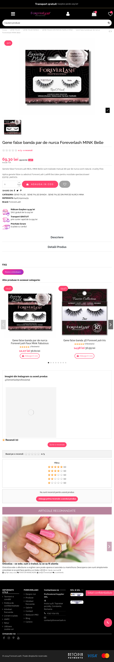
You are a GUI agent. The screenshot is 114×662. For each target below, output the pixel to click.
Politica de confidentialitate (11, 604)
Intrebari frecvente (8, 610)
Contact (29, 611)
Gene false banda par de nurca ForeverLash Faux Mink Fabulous (30, 342)
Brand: (5, 202)
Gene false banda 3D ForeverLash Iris (84, 340)
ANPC (7, 619)
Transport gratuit (46, 4)
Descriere (57, 237)
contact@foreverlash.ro (55, 620)
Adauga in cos (40, 184)
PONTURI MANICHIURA (28, 572)
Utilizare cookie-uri (9, 627)
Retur (6, 623)
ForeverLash (15, 202)
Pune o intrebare (13, 272)
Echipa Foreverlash (45, 572)
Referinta (7, 198)
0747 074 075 (53, 613)
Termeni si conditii (9, 597)
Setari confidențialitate (99, 592)
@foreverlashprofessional (17, 380)
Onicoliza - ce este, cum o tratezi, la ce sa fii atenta (30, 563)
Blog (28, 618)
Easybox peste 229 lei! (68, 4)
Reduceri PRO (32, 615)
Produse (29, 598)
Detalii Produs (57, 247)
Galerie (29, 607)
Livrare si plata (11, 616)
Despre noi (31, 594)
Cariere (29, 622)
